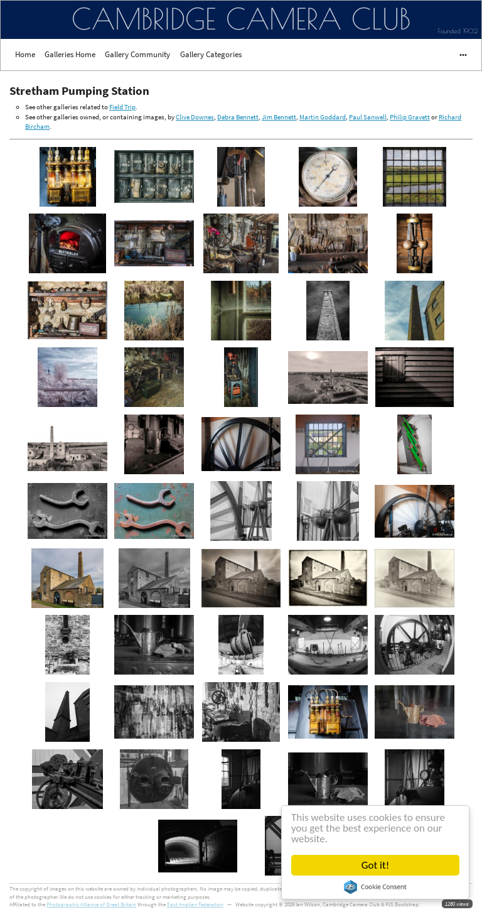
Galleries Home (70, 54)
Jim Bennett (279, 116)
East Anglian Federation (195, 904)
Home (25, 54)
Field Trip (122, 106)
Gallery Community (137, 54)
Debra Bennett (238, 116)
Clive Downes (195, 116)
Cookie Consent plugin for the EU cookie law (376, 887)
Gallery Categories (211, 54)
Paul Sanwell (368, 116)
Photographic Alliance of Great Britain (91, 904)
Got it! (376, 865)
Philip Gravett (410, 116)
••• (457, 54)
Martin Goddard (322, 116)
